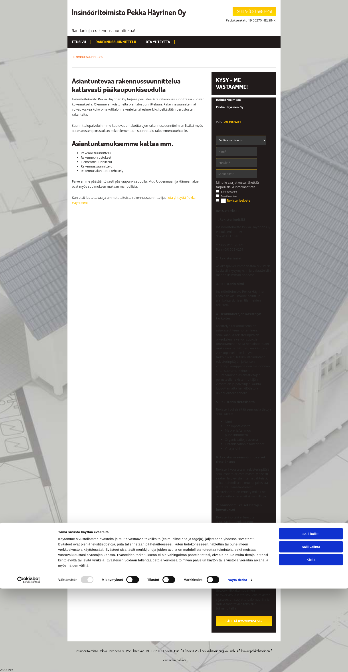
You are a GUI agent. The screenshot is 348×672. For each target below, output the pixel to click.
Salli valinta (311, 630)
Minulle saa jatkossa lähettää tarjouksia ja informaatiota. (237, 184)
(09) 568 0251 (232, 122)
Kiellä (310, 643)
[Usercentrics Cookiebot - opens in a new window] (28, 663)
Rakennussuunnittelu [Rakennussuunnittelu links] (116, 42)
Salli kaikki (311, 617)
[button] (254, 11)
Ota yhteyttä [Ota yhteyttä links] (158, 42)
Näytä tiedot (237, 663)
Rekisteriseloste (238, 200)
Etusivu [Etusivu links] (79, 42)
